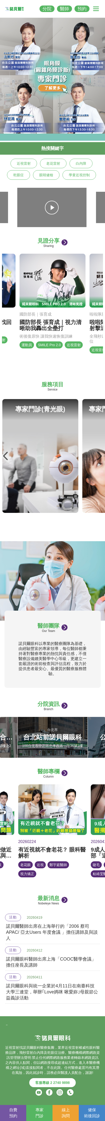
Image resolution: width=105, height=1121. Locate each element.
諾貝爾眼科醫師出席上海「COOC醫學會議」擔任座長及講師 (51, 962)
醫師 (64, 8)
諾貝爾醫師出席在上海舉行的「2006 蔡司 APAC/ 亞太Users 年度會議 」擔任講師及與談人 (52, 932)
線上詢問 (66, 1113)
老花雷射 (53, 163)
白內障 (81, 163)
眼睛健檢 (46, 175)
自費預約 (13, 1113)
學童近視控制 (79, 175)
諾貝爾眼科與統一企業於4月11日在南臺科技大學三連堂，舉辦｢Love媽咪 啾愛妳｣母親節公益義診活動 (52, 991)
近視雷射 (24, 163)
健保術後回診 (92, 1113)
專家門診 (40, 1113)
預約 (82, 8)
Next (99, 456)
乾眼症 (18, 175)
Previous (6, 456)
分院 (47, 8)
